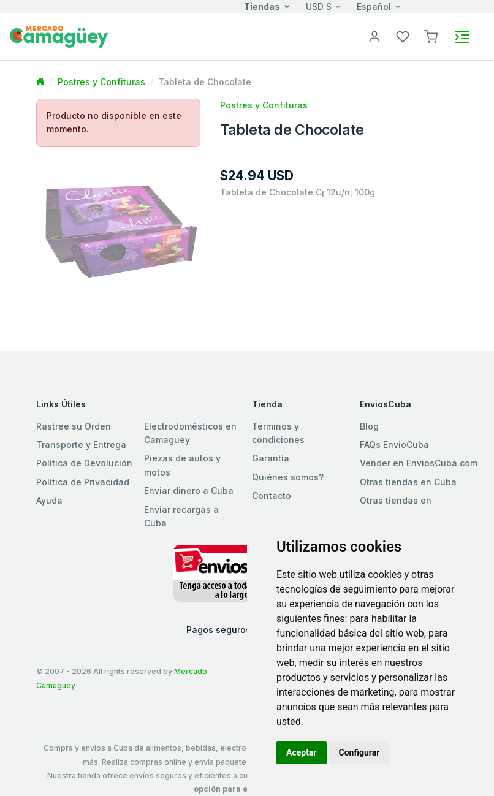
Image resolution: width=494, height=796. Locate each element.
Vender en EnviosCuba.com (418, 463)
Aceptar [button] (301, 752)
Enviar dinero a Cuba (189, 490)
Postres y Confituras (101, 82)
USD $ (319, 6)
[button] (431, 36)
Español (374, 6)
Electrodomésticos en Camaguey (190, 433)
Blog (369, 426)
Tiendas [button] (262, 6)
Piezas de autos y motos (182, 465)
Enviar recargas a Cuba (181, 516)
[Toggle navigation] (462, 37)
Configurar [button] (359, 752)
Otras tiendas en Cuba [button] (408, 482)
